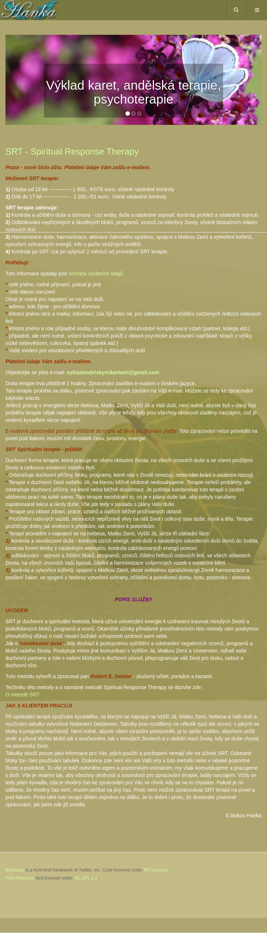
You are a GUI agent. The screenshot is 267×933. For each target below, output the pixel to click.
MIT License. (156, 870)
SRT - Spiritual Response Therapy (72, 151)
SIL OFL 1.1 (85, 878)
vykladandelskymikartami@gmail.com (113, 372)
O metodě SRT (22, 695)
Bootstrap (14, 870)
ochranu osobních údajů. (96, 273)
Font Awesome (19, 878)
